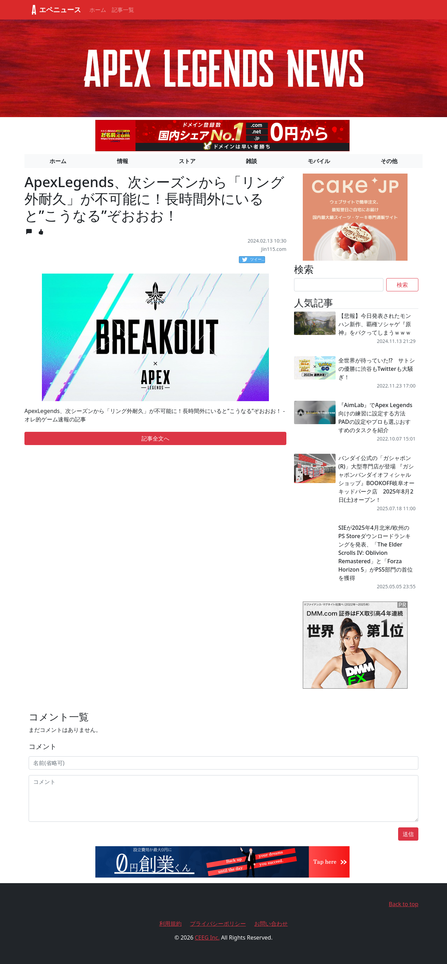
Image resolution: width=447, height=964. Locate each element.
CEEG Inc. (207, 937)
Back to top (403, 904)
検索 (402, 285)
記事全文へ (155, 438)
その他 (389, 161)
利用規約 (170, 923)
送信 (408, 834)
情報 (122, 161)
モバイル (319, 161)
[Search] (338, 284)
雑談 (251, 161)
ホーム (97, 10)
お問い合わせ (271, 923)
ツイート (253, 259)
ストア (187, 161)
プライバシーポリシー (218, 923)
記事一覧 (123, 10)
